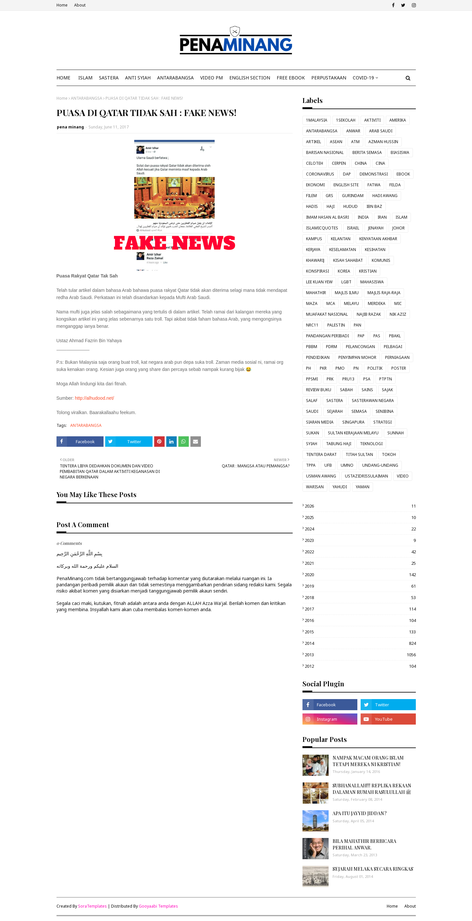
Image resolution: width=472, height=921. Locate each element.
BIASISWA (400, 152)
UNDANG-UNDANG (380, 465)
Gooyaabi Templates (158, 906)
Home (62, 5)
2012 (360, 666)
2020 (360, 575)
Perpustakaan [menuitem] (328, 78)
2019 (360, 586)
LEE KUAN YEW (319, 282)
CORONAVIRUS (320, 174)
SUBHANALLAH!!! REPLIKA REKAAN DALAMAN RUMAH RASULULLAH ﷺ (372, 788)
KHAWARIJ (315, 260)
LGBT (346, 282)
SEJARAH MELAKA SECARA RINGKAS (373, 869)
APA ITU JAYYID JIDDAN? (360, 813)
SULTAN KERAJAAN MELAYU (353, 433)
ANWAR (353, 131)
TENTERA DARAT (321, 454)
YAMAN (362, 487)
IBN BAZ (374, 206)
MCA (330, 303)
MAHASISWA (372, 282)
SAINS (367, 390)
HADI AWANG (385, 195)
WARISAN (315, 487)
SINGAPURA (353, 422)
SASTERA (334, 400)
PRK (330, 379)
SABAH (346, 390)
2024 (360, 529)
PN (356, 368)
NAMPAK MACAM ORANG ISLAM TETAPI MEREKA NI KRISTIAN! (368, 761)
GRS (329, 195)
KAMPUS (314, 239)
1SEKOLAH (345, 120)
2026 (360, 506)
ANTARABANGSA (86, 98)
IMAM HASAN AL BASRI (327, 217)
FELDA (395, 185)
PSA (366, 379)
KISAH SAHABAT (348, 260)
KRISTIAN (368, 271)
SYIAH (311, 443)
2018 (360, 597)
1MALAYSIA (316, 120)
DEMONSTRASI (374, 174)
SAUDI (312, 411)
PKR (323, 368)
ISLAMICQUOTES (322, 228)
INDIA (363, 217)
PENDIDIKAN (318, 357)
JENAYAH (375, 228)
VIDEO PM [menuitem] (211, 78)
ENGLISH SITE (346, 185)
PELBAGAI (393, 346)
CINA (380, 163)
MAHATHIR (316, 292)
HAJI (330, 206)
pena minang (70, 127)
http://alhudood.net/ (94, 398)
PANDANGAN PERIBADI (327, 336)
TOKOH (389, 454)
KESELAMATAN (342, 249)
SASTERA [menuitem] (109, 78)
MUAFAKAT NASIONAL (327, 314)
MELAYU (351, 303)
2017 (360, 609)
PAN (357, 325)
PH (308, 368)
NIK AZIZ (398, 314)
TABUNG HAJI (338, 443)
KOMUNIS (381, 260)
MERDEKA (376, 303)
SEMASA (359, 411)
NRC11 (312, 325)
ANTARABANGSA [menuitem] (175, 78)
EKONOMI (315, 185)
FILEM (311, 195)
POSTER (398, 368)
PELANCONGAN (360, 346)
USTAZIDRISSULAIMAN (366, 476)
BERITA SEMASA (367, 152)
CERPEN (339, 163)
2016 (360, 620)
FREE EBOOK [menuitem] (291, 78)
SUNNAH (395, 433)
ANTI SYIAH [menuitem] (138, 78)
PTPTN (385, 379)
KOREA (344, 271)
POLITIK (374, 368)
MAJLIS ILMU (347, 292)
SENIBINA (385, 411)
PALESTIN (336, 325)
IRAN (382, 217)
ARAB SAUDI (380, 131)
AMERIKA (397, 120)
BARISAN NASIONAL (325, 152)
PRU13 (348, 379)
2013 (360, 655)
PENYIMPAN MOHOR (357, 357)
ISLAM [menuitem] (85, 78)
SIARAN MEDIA (320, 422)
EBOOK (403, 174)
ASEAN (336, 141)
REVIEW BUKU (318, 390)
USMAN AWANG (321, 476)
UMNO (347, 465)
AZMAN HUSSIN (383, 141)
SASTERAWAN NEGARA (373, 400)
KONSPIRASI (317, 271)
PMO (340, 368)
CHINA (361, 163)
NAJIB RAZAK (369, 314)
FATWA (374, 185)
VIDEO (403, 476)
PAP (361, 336)
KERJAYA (313, 249)
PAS (376, 336)
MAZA (311, 303)
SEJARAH (335, 411)
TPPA (311, 465)
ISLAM (401, 217)
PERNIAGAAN (397, 357)
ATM (355, 141)
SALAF (311, 400)
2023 (360, 540)
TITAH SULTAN (359, 454)
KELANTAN (340, 239)
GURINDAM (353, 195)
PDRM (331, 346)
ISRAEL (353, 228)
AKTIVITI (372, 120)
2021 (360, 563)
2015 (360, 632)
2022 (360, 552)
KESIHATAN (375, 249)
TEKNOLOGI (371, 443)
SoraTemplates (92, 906)
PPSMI (312, 379)
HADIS (312, 206)
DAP (347, 174)
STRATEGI (382, 422)
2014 (360, 643)
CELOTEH (314, 163)
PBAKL (395, 336)
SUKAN (312, 433)
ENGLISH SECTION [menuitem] (249, 78)
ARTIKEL (313, 141)
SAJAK (387, 390)
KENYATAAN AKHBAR (378, 239)
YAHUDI (340, 487)
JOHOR (398, 228)
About (80, 5)
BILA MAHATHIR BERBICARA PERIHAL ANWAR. (364, 844)
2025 (360, 517)
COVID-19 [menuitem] (363, 78)
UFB (328, 465)
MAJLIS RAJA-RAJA (383, 292)
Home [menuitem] (63, 78)
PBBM (311, 346)
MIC (398, 303)
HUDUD (350, 206)
